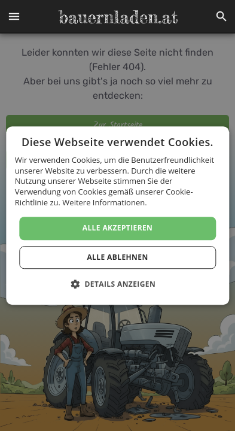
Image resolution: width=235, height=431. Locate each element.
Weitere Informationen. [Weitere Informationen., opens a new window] (104, 202)
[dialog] (117, 215)
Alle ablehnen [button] (117, 257)
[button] (14, 17)
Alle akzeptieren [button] (118, 228)
